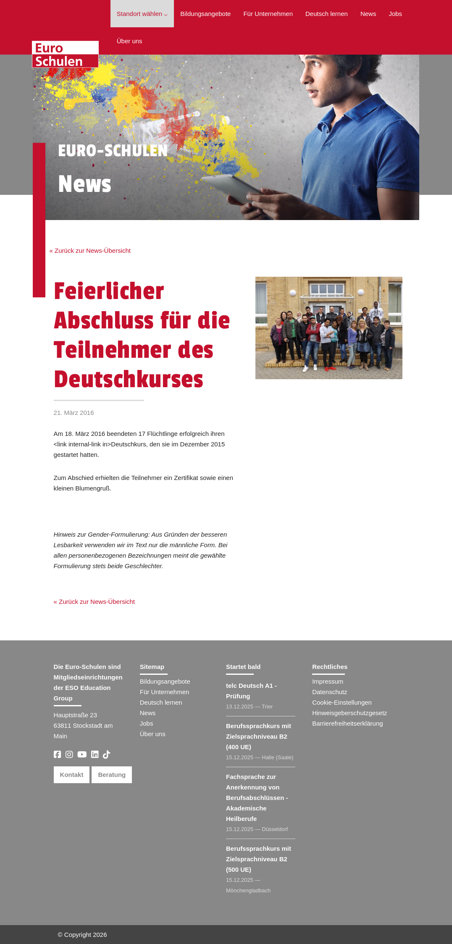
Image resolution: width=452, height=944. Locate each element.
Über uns (129, 41)
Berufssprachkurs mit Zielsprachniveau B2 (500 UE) (258, 859)
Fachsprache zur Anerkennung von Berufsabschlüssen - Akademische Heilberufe (257, 797)
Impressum (327, 681)
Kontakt (72, 774)
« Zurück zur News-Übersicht (90, 250)
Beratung (112, 774)
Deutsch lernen (326, 13)
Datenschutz (329, 691)
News (368, 13)
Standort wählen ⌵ (142, 13)
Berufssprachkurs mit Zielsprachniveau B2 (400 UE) (258, 736)
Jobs (395, 13)
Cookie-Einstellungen (342, 702)
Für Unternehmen (268, 13)
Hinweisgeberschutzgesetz (349, 712)
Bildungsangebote (205, 13)
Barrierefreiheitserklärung (347, 723)
